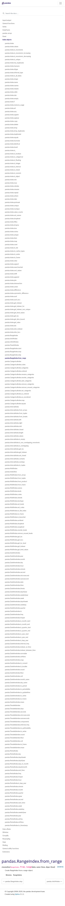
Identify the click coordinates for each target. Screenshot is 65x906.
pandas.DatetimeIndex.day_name (16, 682)
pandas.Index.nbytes (12, 89)
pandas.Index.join (10, 280)
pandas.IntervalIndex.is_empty (15, 439)
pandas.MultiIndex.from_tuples (15, 478)
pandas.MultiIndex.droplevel (14, 524)
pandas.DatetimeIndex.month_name (17, 679)
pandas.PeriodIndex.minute (14, 786)
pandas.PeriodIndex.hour (13, 780)
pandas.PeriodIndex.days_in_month (16, 764)
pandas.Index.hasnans (12, 66)
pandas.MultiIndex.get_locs (14, 540)
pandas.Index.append (12, 277)
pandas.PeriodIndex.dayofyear (15, 760)
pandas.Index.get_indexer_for (14, 306)
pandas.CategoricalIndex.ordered (16, 371)
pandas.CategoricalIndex (13, 361)
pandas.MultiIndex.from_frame (15, 485)
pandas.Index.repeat (11, 193)
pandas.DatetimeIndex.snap (14, 660)
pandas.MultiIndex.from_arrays (15, 475)
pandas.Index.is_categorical (14, 157)
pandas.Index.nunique (12, 209)
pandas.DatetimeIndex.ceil (14, 676)
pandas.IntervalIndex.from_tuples (16, 413)
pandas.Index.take (11, 199)
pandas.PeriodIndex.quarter (14, 793)
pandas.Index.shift (11, 274)
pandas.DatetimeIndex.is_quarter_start (18, 627)
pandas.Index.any (10, 111)
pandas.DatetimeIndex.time (14, 585)
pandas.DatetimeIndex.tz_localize (16, 666)
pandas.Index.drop (11, 128)
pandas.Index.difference (13, 290)
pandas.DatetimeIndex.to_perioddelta (17, 689)
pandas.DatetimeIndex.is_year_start (17, 634)
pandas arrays (7, 33)
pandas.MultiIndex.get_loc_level (15, 543)
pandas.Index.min (11, 180)
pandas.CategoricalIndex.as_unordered (18, 397)
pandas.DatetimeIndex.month (15, 559)
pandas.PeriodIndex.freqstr (14, 777)
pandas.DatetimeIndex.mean (14, 702)
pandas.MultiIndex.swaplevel (14, 527)
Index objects (7, 40)
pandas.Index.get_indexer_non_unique (17, 309)
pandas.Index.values (11, 46)
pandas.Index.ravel (11, 244)
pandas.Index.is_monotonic (14, 50)
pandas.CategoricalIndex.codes (15, 364)
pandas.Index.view (11, 261)
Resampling (6, 839)
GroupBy (6, 835)
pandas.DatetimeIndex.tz (13, 611)
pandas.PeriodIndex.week (13, 806)
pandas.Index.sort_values (13, 270)
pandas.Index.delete (11, 124)
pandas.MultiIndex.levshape (14, 501)
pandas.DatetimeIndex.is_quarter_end (17, 631)
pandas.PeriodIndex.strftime (14, 822)
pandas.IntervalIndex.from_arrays (16, 410)
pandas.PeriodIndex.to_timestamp (16, 825)
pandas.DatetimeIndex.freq (14, 614)
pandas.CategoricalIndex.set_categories (18, 391)
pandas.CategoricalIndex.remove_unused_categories (22, 387)
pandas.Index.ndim (11, 92)
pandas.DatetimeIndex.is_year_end (16, 637)
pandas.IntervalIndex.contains (15, 459)
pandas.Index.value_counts (14, 212)
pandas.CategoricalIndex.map (14, 400)
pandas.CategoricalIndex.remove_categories (19, 384)
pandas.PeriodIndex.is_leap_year (15, 783)
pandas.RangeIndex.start (13, 348)
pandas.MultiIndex (11, 468)
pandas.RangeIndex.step (13, 355)
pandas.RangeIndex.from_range (15, 358)
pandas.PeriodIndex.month (14, 790)
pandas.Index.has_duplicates (14, 63)
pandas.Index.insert (11, 147)
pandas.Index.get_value (12, 322)
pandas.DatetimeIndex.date (14, 582)
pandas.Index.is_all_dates (13, 76)
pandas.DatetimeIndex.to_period (16, 686)
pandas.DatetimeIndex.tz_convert (16, 663)
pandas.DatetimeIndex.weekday (15, 605)
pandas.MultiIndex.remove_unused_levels (19, 533)
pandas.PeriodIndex (11, 751)
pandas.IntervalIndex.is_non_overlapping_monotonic (22, 442)
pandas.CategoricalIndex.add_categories (18, 381)
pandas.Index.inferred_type (14, 72)
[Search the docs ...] (32, 13)
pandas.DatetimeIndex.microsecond (17, 575)
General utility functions (11, 848)
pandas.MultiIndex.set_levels (14, 504)
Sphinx (17, 894)
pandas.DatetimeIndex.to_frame (15, 699)
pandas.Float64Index (12, 345)
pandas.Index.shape (11, 79)
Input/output (7, 20)
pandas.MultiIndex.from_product (16, 481)
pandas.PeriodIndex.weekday (14, 809)
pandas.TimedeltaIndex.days (14, 709)
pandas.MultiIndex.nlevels (13, 498)
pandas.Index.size (10, 95)
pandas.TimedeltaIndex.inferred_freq (17, 725)
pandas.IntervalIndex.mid (13, 426)
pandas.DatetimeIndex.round (14, 670)
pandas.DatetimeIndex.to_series (15, 696)
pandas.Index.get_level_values (15, 313)
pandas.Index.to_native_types (15, 251)
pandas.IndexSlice (11, 472)
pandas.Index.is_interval (13, 167)
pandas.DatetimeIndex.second (15, 572)
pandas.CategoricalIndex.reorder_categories (19, 377)
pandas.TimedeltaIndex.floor (14, 738)
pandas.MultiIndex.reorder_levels (16, 530)
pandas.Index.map (11, 241)
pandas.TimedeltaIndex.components (17, 722)
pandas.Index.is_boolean (13, 154)
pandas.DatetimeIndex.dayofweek (16, 601)
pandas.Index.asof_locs (12, 300)
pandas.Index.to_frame (12, 257)
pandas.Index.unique (12, 205)
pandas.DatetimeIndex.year (14, 556)
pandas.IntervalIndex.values (14, 436)
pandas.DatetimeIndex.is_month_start (17, 621)
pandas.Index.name (11, 82)
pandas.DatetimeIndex (12, 553)
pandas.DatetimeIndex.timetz (15, 588)
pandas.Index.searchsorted (14, 267)
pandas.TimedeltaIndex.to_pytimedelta (18, 728)
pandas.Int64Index (11, 339)
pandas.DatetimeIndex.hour (14, 566)
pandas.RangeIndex (11, 335)
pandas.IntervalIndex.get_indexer (16, 452)
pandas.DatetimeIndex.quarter (15, 608)
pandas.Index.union (11, 287)
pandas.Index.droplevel (12, 218)
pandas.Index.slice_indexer (14, 329)
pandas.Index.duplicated (13, 134)
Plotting (5, 845)
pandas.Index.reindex (12, 186)
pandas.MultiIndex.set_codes (14, 507)
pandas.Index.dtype (11, 69)
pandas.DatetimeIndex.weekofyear (16, 595)
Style (4, 842)
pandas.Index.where (11, 196)
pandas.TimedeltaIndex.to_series (15, 731)
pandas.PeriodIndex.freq (13, 773)
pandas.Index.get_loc (12, 316)
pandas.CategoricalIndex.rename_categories (19, 374)
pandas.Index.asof (11, 296)
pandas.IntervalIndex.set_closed (15, 455)
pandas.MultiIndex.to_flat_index (15, 511)
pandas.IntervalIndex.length (14, 433)
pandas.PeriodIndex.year (13, 816)
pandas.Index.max (11, 183)
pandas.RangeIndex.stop (13, 351)
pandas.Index (9, 43)
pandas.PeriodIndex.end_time (15, 770)
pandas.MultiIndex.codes (13, 494)
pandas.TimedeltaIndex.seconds (15, 712)
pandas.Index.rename (12, 189)
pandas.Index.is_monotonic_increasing (17, 53)
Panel (4, 36)
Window (5, 832)
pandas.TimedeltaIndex (12, 705)
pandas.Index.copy (11, 121)
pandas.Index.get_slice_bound (15, 319)
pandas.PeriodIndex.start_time (15, 803)
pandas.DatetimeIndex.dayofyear (16, 592)
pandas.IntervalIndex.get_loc (14, 449)
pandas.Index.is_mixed (12, 170)
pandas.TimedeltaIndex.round (15, 734)
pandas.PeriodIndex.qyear (13, 796)
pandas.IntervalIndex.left (13, 420)
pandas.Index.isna (11, 228)
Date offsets (7, 829)
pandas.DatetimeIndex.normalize (16, 653)
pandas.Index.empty (11, 98)
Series (4, 27)
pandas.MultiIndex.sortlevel (14, 520)
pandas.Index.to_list (11, 248)
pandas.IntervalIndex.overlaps (15, 462)
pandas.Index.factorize (12, 141)
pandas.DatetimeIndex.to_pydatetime (17, 692)
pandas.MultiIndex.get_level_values (16, 549)
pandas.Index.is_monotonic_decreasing (18, 56)
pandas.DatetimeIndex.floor (14, 673)
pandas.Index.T (10, 102)
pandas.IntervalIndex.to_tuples (15, 465)
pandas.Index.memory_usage (14, 105)
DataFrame (6, 30)
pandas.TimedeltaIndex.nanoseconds (17, 718)
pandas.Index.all (10, 108)
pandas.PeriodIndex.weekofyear (15, 812)
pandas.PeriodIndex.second (14, 799)
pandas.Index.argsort (12, 264)
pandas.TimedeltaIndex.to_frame (16, 744)
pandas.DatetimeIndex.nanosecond (17, 579)
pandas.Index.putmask (12, 202)
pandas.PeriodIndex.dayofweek (15, 757)
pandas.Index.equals (11, 137)
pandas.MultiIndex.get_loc (13, 536)
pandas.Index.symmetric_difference (16, 293)
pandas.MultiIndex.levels (13, 491)
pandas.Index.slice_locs (12, 332)
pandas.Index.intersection (13, 283)
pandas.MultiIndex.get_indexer (15, 546)
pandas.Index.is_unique (12, 59)
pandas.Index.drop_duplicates (15, 131)
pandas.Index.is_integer (12, 163)
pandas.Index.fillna (11, 222)
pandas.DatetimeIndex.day (14, 562)
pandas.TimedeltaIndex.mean (14, 747)
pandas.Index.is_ (10, 150)
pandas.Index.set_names (13, 215)
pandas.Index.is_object (12, 176)
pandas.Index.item (11, 238)
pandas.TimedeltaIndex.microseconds (17, 715)
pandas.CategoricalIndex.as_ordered (17, 394)
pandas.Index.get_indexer (13, 303)
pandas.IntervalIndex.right (13, 423)
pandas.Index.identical (12, 144)
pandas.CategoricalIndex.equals (15, 403)
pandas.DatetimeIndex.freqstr (15, 618)
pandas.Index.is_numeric (13, 173)
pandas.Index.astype (11, 235)
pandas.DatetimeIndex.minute (15, 569)
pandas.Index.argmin (12, 115)
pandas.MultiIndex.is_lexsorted (15, 517)
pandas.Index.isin (10, 326)
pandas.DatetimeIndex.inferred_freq (17, 644)
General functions (9, 23)
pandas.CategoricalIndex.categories (16, 368)
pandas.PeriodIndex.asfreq (14, 819)
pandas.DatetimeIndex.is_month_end (17, 624)
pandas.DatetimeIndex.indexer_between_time (20, 650)
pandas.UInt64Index (11, 342)
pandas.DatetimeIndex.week (14, 598)
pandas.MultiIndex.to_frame (14, 514)
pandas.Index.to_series (12, 254)
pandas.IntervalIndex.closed (14, 429)
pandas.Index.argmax (12, 118)
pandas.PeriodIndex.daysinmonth (16, 767)
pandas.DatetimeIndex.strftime (15, 657)
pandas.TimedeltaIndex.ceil (14, 741)
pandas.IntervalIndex (12, 407)
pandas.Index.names (11, 85)
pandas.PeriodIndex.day (13, 754)
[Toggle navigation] (60, 3)
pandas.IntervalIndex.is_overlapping (17, 446)
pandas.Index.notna (11, 231)
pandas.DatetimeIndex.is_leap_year (16, 640)
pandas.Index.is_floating (13, 160)
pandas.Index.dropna (12, 225)
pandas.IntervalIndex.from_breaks (16, 416)
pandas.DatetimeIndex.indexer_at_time (18, 647)
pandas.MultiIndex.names (13, 488)
